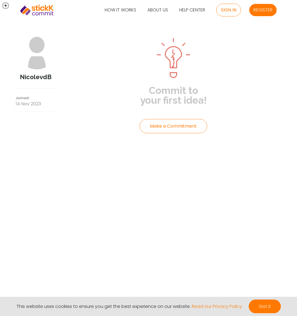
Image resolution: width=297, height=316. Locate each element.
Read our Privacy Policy (217, 306)
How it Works (120, 10)
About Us (157, 10)
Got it (265, 306)
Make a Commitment (173, 126)
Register (262, 10)
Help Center (192, 10)
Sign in (228, 10)
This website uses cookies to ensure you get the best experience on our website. (103, 306)
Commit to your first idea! (173, 95)
